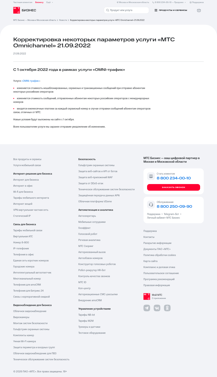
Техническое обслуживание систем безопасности (106, 189)
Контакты (148, 237)
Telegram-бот (171, 214)
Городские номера (23, 266)
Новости (63, 20)
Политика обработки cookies (159, 255)
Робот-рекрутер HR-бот (92, 270)
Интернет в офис (23, 186)
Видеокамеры (21, 317)
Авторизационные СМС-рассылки (98, 294)
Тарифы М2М (86, 321)
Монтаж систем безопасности (30, 323)
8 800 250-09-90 (174, 207)
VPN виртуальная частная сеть (30, 210)
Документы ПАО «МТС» (157, 249)
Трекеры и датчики (89, 327)
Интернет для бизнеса (26, 180)
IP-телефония (21, 248)
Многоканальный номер (27, 279)
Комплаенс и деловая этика (159, 267)
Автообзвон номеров (90, 258)
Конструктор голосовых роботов (97, 264)
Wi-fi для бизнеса (23, 192)
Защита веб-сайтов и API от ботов (97, 171)
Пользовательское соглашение (161, 273)
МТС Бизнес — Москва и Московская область (34, 20)
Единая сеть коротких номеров (31, 260)
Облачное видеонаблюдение (29, 311)
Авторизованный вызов (92, 252)
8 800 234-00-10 (169, 2)
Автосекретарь (87, 216)
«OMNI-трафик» (30, 81)
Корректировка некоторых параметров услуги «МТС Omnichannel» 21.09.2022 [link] (107, 20)
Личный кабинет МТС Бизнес (163, 218)
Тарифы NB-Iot (86, 315)
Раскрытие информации (157, 243)
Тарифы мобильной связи (27, 230)
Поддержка (154, 214)
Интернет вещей (22, 204)
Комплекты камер (23, 335)
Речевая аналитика (89, 240)
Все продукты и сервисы (27, 159)
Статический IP (22, 216)
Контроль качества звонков (94, 276)
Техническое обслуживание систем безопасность (41, 359)
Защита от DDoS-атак (90, 183)
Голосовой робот (87, 234)
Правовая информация (156, 285)
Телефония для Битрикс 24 (28, 291)
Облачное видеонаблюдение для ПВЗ (34, 353)
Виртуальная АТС (23, 236)
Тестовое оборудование (92, 333)
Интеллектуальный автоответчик (32, 272)
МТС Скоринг (85, 246)
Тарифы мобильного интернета (31, 198)
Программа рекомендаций (159, 279)
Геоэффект (84, 228)
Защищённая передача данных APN (99, 195)
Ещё (50, 2)
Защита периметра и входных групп (34, 347)
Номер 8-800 (21, 242)
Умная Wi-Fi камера (24, 341)
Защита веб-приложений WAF (95, 177)
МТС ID (82, 282)
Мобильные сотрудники (91, 222)
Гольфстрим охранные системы (31, 329)
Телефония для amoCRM (27, 285)
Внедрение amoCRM (90, 300)
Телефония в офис (23, 254)
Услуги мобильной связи (27, 165)
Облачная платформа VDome (95, 201)
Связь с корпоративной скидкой (31, 297)
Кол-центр (84, 288)
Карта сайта (150, 261)
